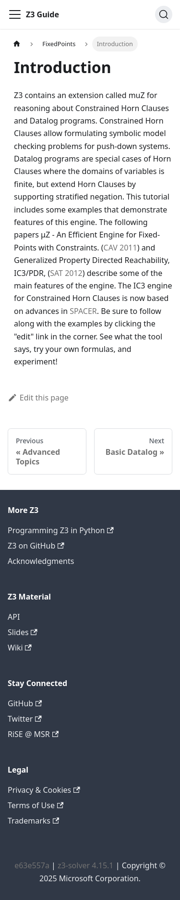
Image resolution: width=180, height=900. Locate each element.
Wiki (20, 647)
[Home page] (17, 44)
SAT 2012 (66, 273)
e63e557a (31, 865)
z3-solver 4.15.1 (85, 865)
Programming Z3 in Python (61, 530)
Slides (22, 632)
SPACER (83, 311)
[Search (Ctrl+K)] (163, 14)
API (14, 617)
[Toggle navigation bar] (15, 14)
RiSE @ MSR (33, 734)
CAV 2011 (120, 247)
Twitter (25, 718)
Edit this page (38, 397)
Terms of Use (35, 805)
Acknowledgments (41, 561)
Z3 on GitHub (36, 545)
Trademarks (33, 820)
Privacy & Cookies (44, 790)
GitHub (25, 703)
